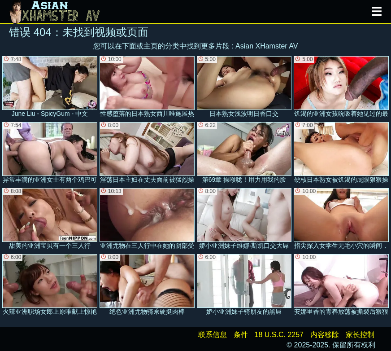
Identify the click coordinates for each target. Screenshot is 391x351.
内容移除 (324, 334)
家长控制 (360, 334)
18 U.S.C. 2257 (279, 334)
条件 (241, 334)
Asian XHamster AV (266, 46)
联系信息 (212, 334)
